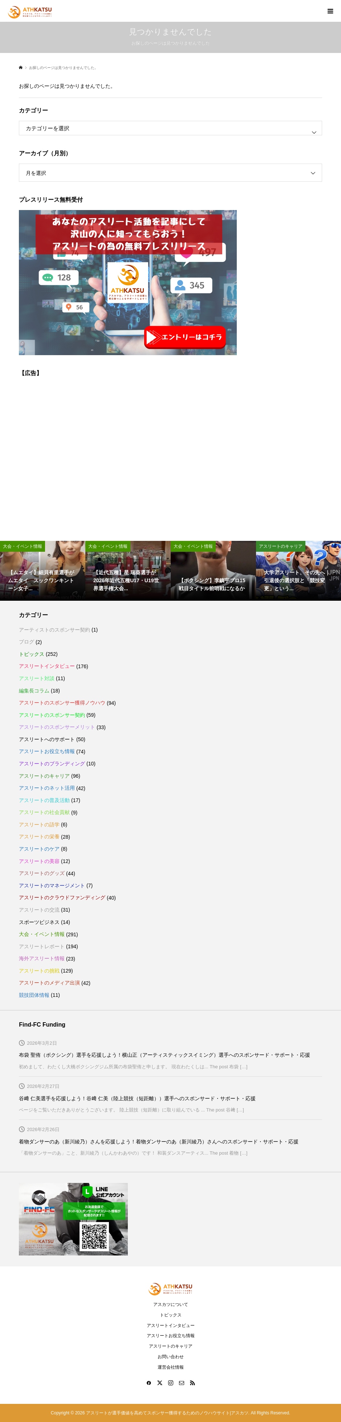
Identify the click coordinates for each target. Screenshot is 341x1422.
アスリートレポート (42, 946)
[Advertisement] (170, 454)
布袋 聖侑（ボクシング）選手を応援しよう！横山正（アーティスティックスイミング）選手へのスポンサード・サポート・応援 (164, 1055)
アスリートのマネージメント (52, 885)
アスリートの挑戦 (39, 971)
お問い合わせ (171, 1356)
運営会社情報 (171, 1367)
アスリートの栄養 (39, 836)
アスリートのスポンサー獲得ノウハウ (62, 703)
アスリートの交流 (39, 910)
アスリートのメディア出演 (49, 983)
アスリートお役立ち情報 (47, 751)
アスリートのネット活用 (47, 788)
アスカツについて (170, 1304)
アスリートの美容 (39, 861)
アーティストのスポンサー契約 (54, 630)
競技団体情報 (34, 995)
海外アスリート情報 (42, 958)
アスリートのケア (39, 849)
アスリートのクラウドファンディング (62, 897)
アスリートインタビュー (47, 666)
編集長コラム (34, 691)
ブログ (26, 642)
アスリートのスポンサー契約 (52, 715)
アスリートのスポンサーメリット (57, 727)
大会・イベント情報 (42, 934)
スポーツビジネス (39, 922)
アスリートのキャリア (44, 776)
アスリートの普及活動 (44, 800)
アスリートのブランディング (52, 764)
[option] (42, 571)
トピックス (31, 654)
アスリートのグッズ (42, 873)
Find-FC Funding (42, 1025)
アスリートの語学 (39, 824)
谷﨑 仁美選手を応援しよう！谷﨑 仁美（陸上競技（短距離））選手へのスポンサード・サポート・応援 (137, 1098)
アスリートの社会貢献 (44, 812)
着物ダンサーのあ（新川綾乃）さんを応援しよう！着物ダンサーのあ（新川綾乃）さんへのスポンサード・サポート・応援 (159, 1141)
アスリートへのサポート (47, 739)
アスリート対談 (36, 678)
